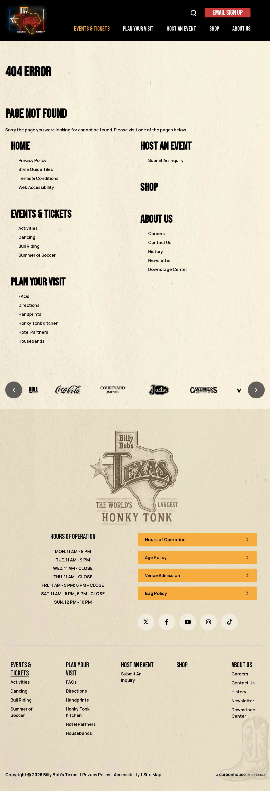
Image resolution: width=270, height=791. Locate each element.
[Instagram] (208, 622)
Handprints (29, 314)
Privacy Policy (32, 160)
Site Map (152, 775)
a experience (240, 774)
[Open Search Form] (193, 12)
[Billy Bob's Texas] (135, 478)
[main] (135, 212)
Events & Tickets (92, 28)
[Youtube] (187, 622)
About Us (241, 28)
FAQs (23, 296)
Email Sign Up (228, 13)
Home (20, 146)
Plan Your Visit (138, 28)
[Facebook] (166, 622)
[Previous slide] (13, 390)
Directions (29, 305)
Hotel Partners (33, 332)
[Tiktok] (229, 622)
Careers (156, 233)
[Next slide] (256, 390)
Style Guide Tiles (35, 169)
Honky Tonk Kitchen (38, 323)
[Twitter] (146, 622)
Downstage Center (167, 269)
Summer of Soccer (37, 255)
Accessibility (127, 775)
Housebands (31, 341)
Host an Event (181, 28)
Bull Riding (29, 246)
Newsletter (159, 260)
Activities (28, 228)
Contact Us (159, 242)
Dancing (26, 237)
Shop (214, 28)
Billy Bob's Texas (26, 20)
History (155, 251)
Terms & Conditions (38, 178)
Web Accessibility (36, 187)
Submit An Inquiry (166, 160)
